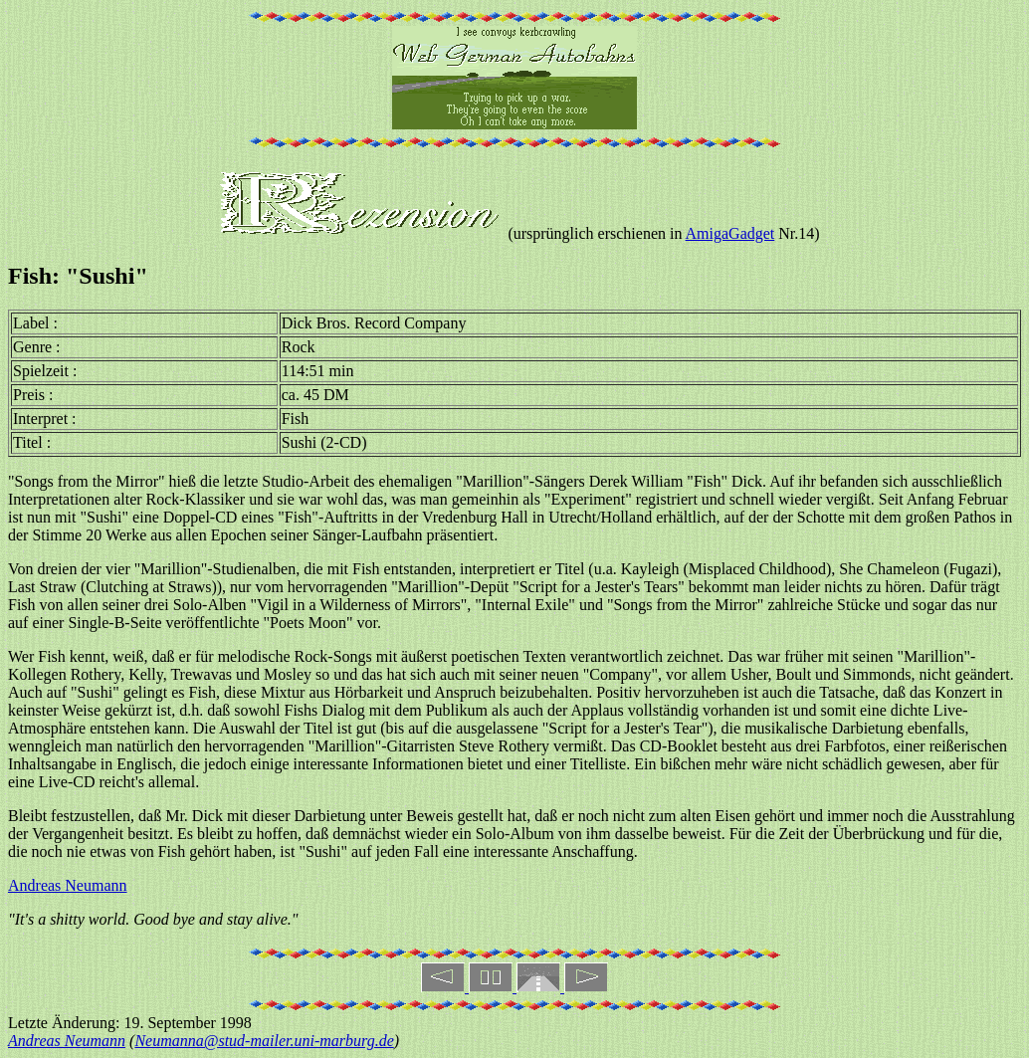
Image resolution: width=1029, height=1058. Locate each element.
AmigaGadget (730, 233)
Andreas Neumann (67, 885)
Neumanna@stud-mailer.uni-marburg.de (263, 1040)
